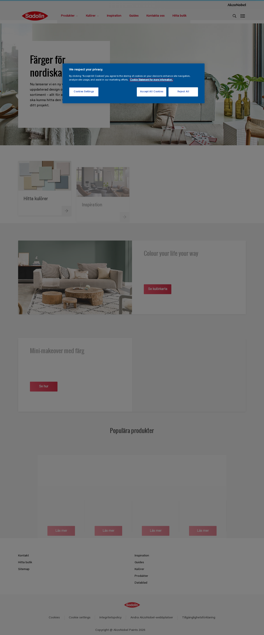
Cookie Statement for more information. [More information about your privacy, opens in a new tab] (151, 80)
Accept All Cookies (151, 92)
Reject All (183, 92)
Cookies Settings (84, 92)
